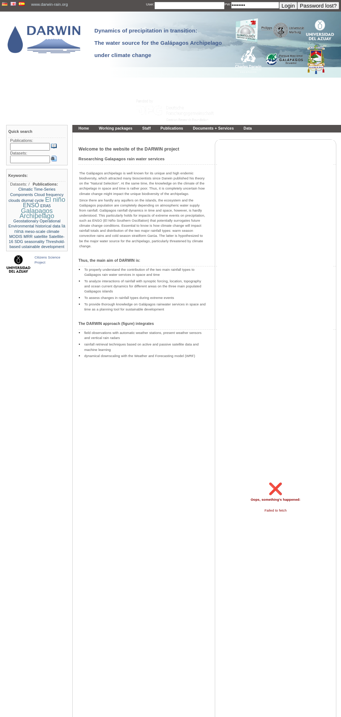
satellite (41, 236)
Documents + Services (213, 128)
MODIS (15, 236)
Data (248, 128)
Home (83, 128)
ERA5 (46, 206)
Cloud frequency (49, 194)
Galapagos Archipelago (37, 213)
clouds (14, 200)
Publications (172, 128)
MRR (28, 236)
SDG (18, 241)
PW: (228, 4)
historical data (47, 226)
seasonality (34, 241)
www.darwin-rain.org (49, 4)
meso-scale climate (42, 231)
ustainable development (43, 246)
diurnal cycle (32, 200)
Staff (146, 128)
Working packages (115, 128)
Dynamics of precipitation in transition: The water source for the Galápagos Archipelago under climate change (158, 42)
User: (150, 4)
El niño (55, 199)
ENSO (31, 205)
